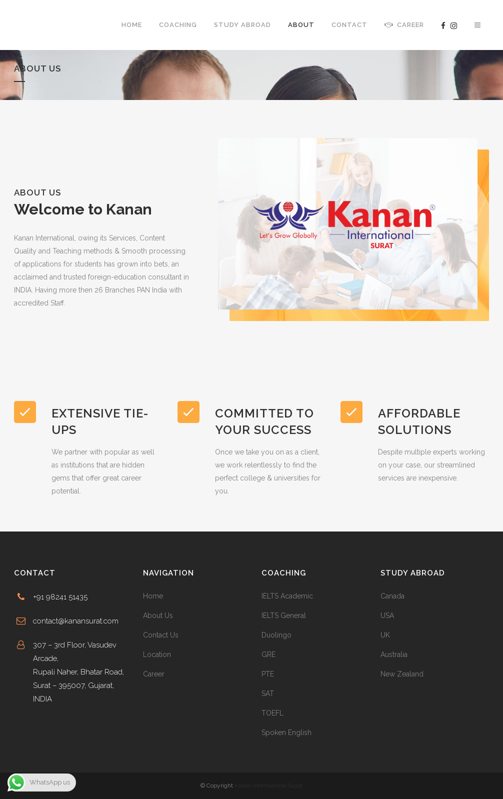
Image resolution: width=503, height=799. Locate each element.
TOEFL (273, 713)
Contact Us (160, 635)
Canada (392, 596)
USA (387, 616)
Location (157, 654)
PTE (268, 674)
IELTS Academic (287, 596)
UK (385, 635)
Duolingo (277, 635)
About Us (158, 616)
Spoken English (287, 732)
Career (153, 674)
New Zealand (402, 674)
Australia (394, 654)
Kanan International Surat (268, 785)
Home (153, 596)
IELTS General (284, 616)
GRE (269, 654)
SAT (268, 694)
